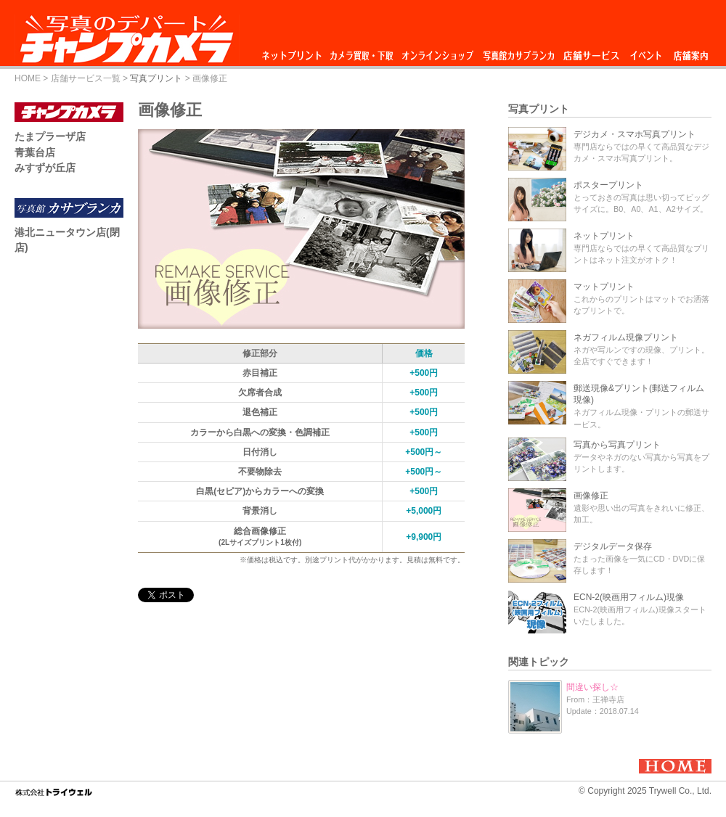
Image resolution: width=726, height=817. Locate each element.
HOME (28, 78)
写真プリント (156, 78)
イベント (646, 52)
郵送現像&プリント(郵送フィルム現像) (639, 394)
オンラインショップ (436, 52)
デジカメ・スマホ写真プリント (635, 134)
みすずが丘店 (45, 167)
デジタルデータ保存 (613, 546)
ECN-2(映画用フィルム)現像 (629, 597)
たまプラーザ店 (50, 136)
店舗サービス (591, 52)
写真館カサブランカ (518, 52)
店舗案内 (690, 52)
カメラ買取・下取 (362, 52)
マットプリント (604, 287)
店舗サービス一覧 (86, 78)
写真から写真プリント (617, 445)
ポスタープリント (608, 185)
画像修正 (591, 495)
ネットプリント (294, 52)
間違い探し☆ (592, 687)
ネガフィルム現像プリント (626, 337)
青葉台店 (35, 152)
